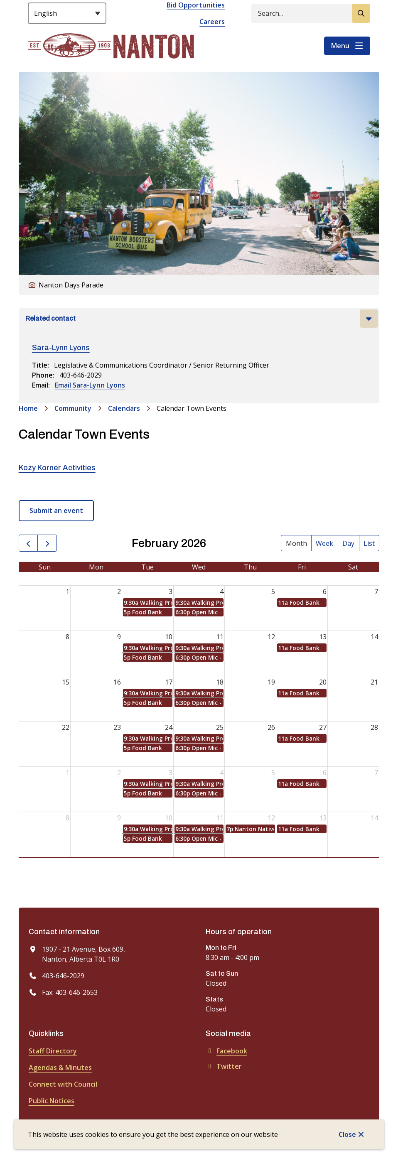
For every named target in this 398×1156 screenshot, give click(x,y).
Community (72, 408)
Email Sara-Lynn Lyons (90, 385)
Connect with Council (63, 1084)
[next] (47, 543)
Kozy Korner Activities (57, 468)
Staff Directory (53, 1050)
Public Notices (51, 1100)
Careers (212, 21)
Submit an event (56, 510)
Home (28, 408)
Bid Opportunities (196, 5)
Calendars (124, 408)
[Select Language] (67, 13)
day (348, 543)
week (324, 543)
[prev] (28, 543)
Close (347, 1134)
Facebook (226, 1050)
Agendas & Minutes (60, 1067)
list (369, 543)
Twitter (224, 1066)
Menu (340, 45)
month (296, 543)
